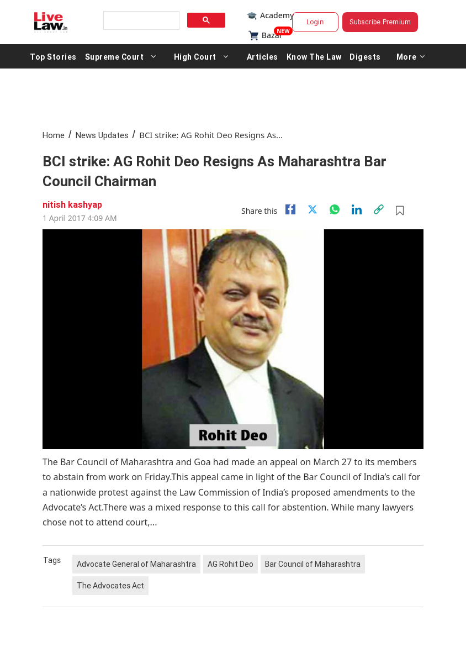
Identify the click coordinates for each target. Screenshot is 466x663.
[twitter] (312, 209)
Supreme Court (114, 56)
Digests (365, 56)
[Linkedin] (357, 209)
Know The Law (314, 56)
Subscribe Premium (380, 22)
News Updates (102, 135)
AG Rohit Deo (230, 564)
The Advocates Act (110, 586)
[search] (140, 20)
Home (54, 135)
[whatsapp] (335, 209)
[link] (379, 209)
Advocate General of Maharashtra (136, 564)
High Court (195, 56)
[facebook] (290, 209)
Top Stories (53, 56)
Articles (262, 56)
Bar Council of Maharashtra (313, 564)
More (410, 56)
